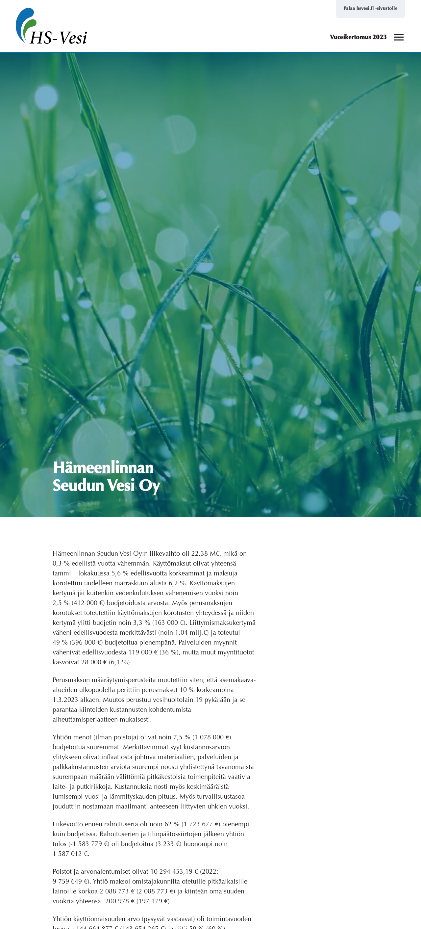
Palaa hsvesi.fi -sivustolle (371, 8)
